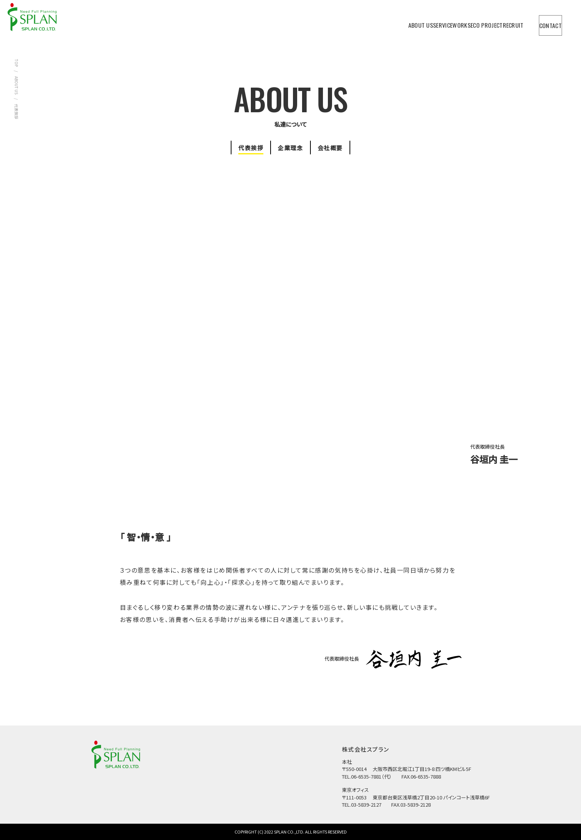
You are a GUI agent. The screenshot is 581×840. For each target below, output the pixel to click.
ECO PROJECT (451, 21)
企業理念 (290, 147)
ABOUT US (343, 21)
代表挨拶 (242, 147)
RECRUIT (492, 21)
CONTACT (543, 22)
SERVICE (380, 21)
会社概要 (339, 147)
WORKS (413, 21)
